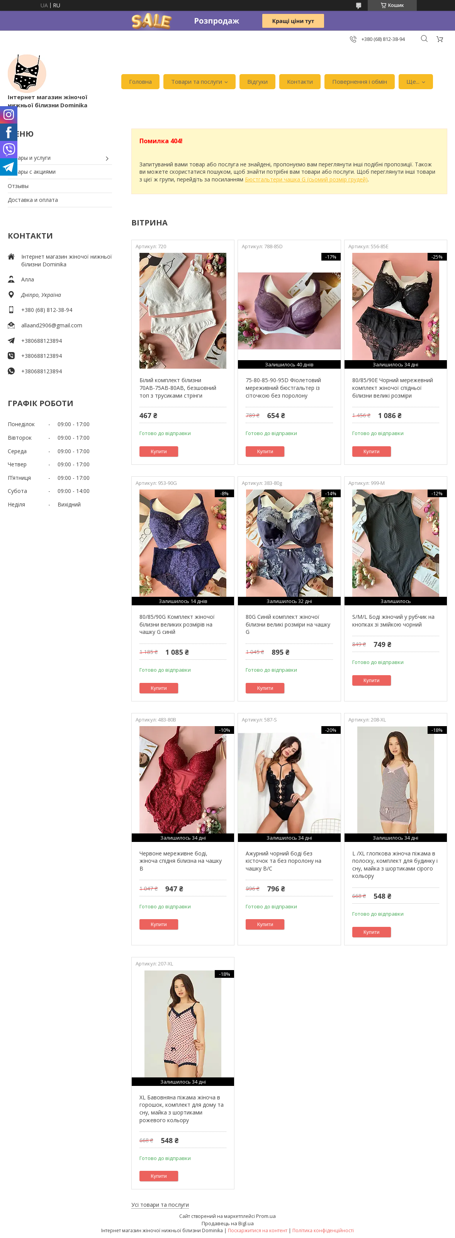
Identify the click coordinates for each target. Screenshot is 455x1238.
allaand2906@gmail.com (51, 325)
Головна (140, 81)
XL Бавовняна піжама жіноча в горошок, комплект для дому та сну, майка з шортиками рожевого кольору (181, 1109)
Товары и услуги (29, 157)
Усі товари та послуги (160, 1204)
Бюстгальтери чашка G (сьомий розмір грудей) (306, 179)
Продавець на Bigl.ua (228, 1223)
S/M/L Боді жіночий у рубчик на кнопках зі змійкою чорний (393, 620)
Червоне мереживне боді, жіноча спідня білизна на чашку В (180, 861)
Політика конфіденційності (323, 1230)
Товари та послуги (196, 81)
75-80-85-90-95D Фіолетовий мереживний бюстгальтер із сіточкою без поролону (283, 387)
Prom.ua (266, 1216)
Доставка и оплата (33, 199)
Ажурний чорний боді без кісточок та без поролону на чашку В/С (283, 861)
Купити (159, 451)
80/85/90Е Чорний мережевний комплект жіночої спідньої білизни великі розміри (392, 387)
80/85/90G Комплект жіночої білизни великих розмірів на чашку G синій (177, 624)
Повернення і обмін (359, 81)
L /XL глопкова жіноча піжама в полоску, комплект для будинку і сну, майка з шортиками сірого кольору (395, 865)
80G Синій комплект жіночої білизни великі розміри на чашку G (288, 624)
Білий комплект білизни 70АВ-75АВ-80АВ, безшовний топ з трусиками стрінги (177, 387)
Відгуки (257, 81)
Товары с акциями (32, 171)
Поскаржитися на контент (257, 1230)
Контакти (300, 81)
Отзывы (18, 186)
